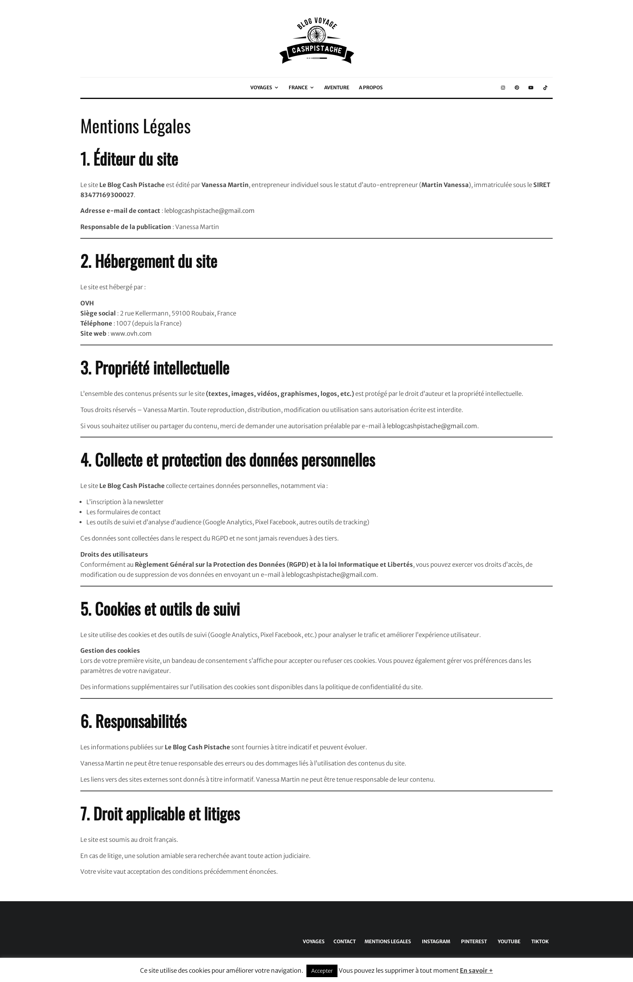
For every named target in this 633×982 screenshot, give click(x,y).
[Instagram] (503, 88)
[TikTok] (545, 88)
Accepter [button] (322, 970)
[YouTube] (531, 88)
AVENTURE (336, 87)
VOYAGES (261, 87)
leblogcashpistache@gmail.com (209, 210)
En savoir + (476, 970)
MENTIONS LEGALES (388, 941)
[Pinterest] (517, 88)
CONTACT (344, 941)
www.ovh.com (131, 333)
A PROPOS (371, 87)
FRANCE (298, 87)
